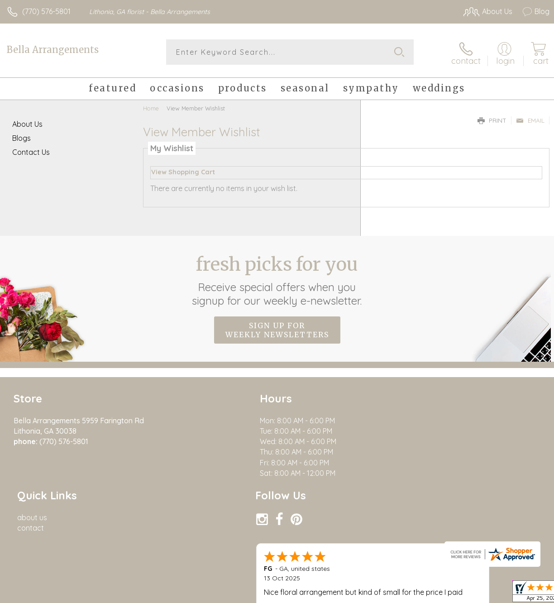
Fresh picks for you (277, 278)
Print (492, 119)
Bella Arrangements (53, 49)
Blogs (21, 136)
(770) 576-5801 (46, 11)
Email (530, 119)
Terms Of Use (416, 594)
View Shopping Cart (183, 171)
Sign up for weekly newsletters (277, 328)
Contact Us (31, 150)
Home (151, 106)
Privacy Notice (470, 594)
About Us (27, 122)
